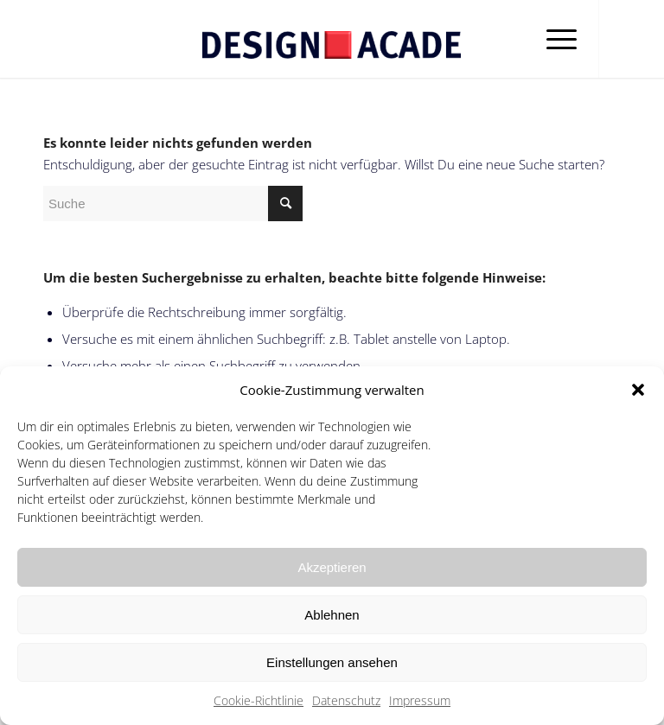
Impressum (419, 700)
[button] (638, 389)
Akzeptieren (331, 567)
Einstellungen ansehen (332, 662)
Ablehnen (331, 614)
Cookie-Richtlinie (258, 700)
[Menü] (553, 39)
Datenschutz (346, 700)
